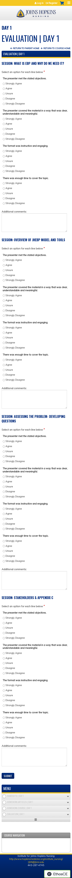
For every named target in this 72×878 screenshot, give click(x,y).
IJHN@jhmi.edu (36, 862)
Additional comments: (14, 211)
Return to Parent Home (26, 48)
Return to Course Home (56, 48)
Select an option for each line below (22, 72)
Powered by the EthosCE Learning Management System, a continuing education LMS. (57, 874)
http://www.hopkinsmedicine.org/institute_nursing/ (36, 859)
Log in (40, 3)
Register (53, 3)
